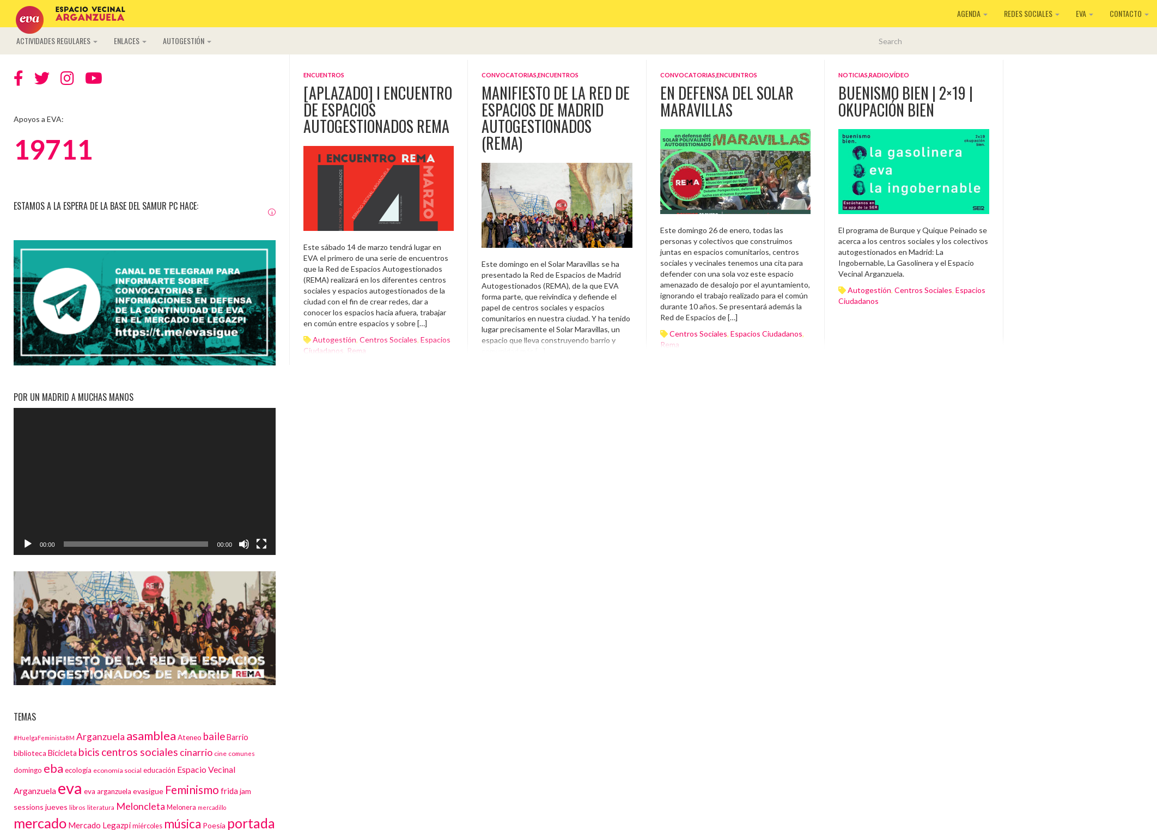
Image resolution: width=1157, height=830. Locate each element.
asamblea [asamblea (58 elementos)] (151, 735)
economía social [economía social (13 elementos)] (117, 770)
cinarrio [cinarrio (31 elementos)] (196, 752)
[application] (145, 482)
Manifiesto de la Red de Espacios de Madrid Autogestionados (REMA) (556, 118)
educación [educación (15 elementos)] (159, 770)
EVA (1084, 13)
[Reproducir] (27, 544)
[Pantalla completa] (261, 544)
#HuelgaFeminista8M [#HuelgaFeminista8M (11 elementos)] (44, 737)
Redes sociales (1031, 13)
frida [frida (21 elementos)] (229, 791)
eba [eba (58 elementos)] (53, 768)
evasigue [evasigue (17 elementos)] (148, 791)
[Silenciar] (244, 544)
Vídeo (899, 74)
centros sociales (698, 333)
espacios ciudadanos (766, 333)
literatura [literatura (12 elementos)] (100, 807)
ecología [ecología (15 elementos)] (78, 770)
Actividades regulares (57, 40)
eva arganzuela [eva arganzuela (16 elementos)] (107, 791)
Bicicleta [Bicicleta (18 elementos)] (62, 753)
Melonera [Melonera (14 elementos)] (181, 807)
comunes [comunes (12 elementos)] (241, 753)
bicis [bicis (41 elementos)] (89, 752)
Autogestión (187, 40)
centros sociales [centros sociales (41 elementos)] (139, 752)
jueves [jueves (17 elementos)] (56, 806)
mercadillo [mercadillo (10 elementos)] (212, 807)
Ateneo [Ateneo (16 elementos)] (190, 737)
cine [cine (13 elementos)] (220, 753)
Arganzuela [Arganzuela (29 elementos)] (100, 736)
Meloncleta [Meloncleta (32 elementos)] (140, 806)
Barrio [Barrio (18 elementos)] (237, 737)
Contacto (1129, 13)
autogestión (869, 290)
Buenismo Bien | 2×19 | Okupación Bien (905, 101)
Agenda (972, 13)
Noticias (853, 74)
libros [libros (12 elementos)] (77, 807)
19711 (53, 149)
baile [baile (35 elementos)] (214, 736)
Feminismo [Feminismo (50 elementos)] (192, 789)
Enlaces (130, 40)
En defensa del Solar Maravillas (727, 101)
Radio (879, 74)
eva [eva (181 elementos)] (70, 787)
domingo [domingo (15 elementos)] (28, 770)
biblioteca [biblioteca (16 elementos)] (30, 753)
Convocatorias (509, 74)
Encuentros (323, 74)
